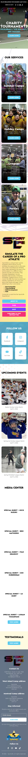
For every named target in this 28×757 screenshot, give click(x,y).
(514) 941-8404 (14, 675)
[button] (10, 47)
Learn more (14, 39)
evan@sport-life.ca (14, 676)
